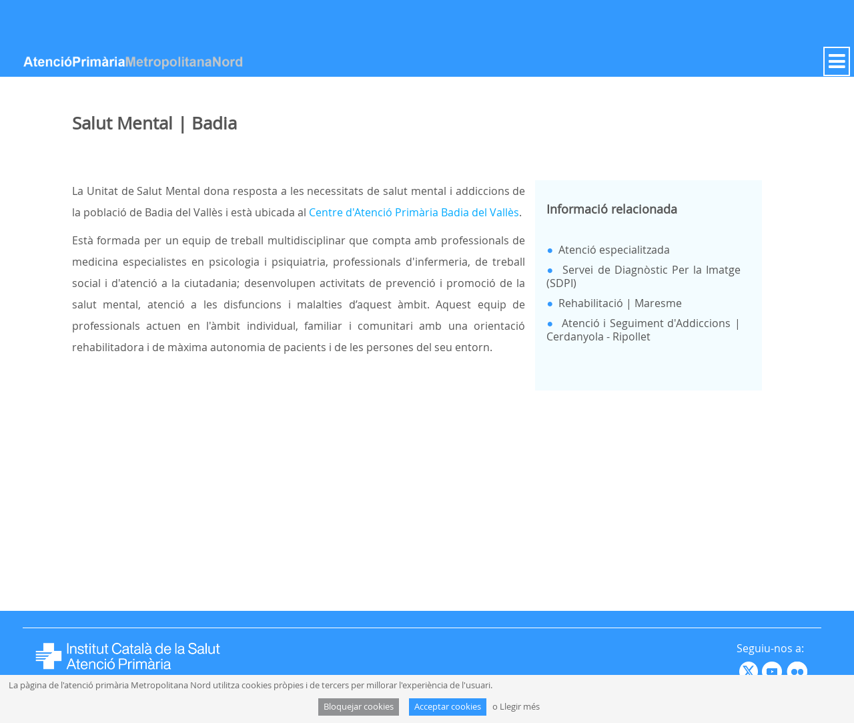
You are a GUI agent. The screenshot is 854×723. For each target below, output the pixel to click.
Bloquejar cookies (359, 706)
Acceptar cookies (447, 706)
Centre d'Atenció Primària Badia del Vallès (414, 212)
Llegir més (520, 706)
